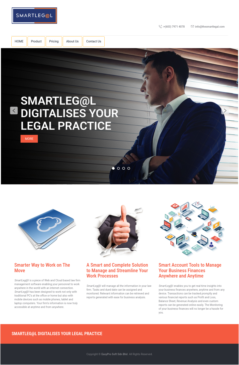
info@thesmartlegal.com (210, 26)
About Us (72, 41)
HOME (19, 41)
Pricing (54, 41)
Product (36, 41)
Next (225, 111)
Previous (14, 111)
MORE (29, 139)
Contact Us (93, 41)
